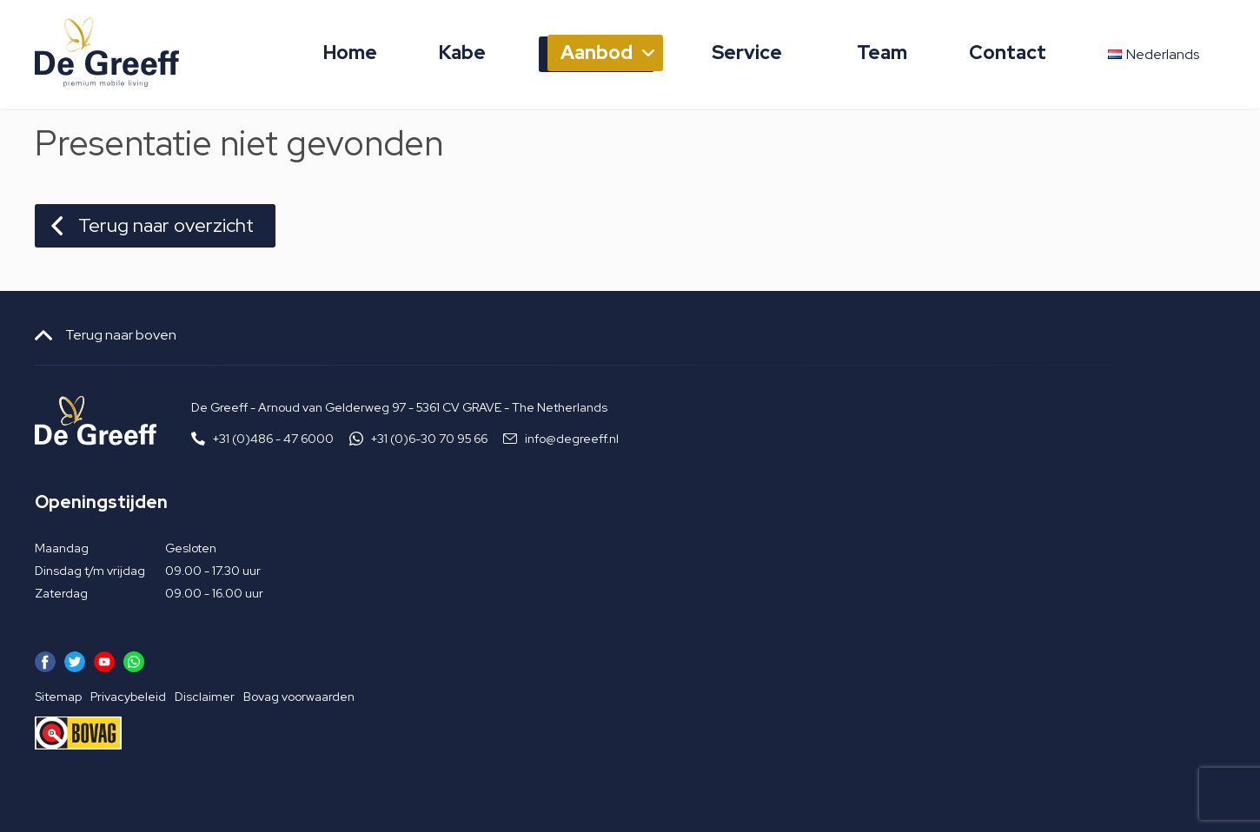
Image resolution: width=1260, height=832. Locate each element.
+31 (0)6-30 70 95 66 (429, 438)
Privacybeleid (128, 696)
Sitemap (58, 696)
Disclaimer (205, 696)
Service (747, 52)
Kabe (462, 52)
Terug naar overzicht (166, 225)
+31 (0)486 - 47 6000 (273, 438)
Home (350, 52)
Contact (1007, 52)
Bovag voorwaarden (299, 696)
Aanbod (596, 52)
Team (882, 52)
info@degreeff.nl (572, 438)
